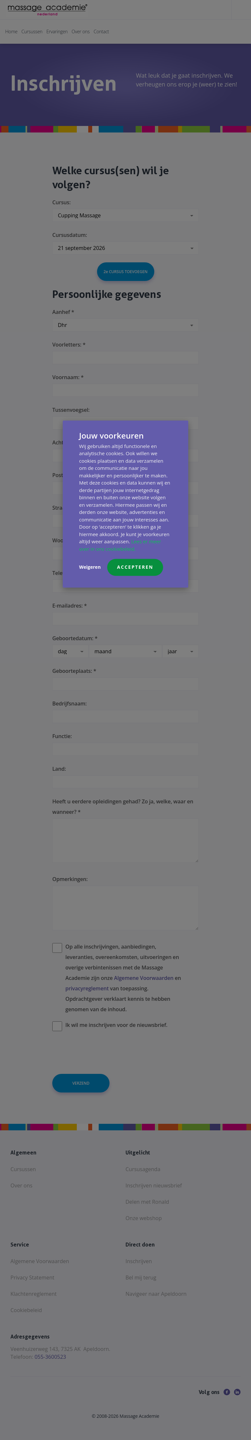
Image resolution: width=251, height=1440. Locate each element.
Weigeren (90, 567)
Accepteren (135, 567)
